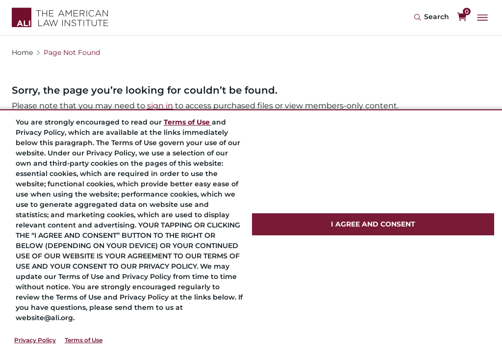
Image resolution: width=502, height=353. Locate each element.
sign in (160, 105)
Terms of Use (83, 340)
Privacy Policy (35, 340)
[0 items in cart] (462, 17)
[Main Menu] (482, 17)
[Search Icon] (431, 17)
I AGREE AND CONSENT (373, 224)
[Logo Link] (60, 17)
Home (22, 52)
